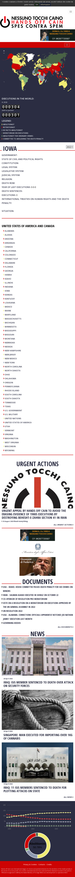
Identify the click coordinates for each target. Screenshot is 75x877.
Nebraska (10, 342)
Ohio (7, 374)
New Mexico (11, 358)
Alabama (9, 231)
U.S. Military (11, 414)
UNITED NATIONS (13, 418)
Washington (11, 438)
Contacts (41, 864)
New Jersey (10, 354)
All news (68, 797)
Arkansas (10, 243)
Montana (10, 338)
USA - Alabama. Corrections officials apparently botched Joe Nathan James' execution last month (38, 616)
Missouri (9, 334)
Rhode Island (12, 390)
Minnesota (10, 326)
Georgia (9, 270)
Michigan (10, 322)
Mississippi (10, 330)
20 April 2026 (8, 679)
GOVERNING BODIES (12, 622)
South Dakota (12, 398)
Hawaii (8, 274)
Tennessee (10, 402)
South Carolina (13, 394)
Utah (7, 426)
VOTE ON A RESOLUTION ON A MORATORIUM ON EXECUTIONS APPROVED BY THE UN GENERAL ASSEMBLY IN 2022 (37, 605)
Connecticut (11, 258)
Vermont (9, 430)
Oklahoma (10, 378)
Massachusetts (13, 318)
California (10, 251)
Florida (9, 266)
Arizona (9, 239)
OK (37, 4)
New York (10, 362)
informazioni (45, 4)
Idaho (8, 278)
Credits (49, 864)
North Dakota (12, 370)
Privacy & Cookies (30, 864)
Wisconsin (10, 446)
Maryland (10, 314)
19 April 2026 (8, 784)
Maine (8, 310)
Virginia (9, 434)
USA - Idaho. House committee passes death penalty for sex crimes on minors (38, 589)
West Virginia (12, 442)
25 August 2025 (8, 521)
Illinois (9, 282)
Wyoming (9, 450)
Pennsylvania (12, 386)
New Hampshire (13, 350)
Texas (8, 406)
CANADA (9, 246)
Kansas (8, 294)
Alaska (8, 234)
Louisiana (10, 302)
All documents (65, 627)
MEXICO (8, 306)
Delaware (10, 263)
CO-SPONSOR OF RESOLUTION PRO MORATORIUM (25, 598)
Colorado (10, 254)
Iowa (7, 290)
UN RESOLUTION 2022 (12, 610)
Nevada (9, 346)
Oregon (9, 382)
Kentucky (10, 298)
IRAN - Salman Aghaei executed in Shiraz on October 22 (30, 595)
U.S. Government (13, 410)
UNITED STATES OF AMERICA (18, 422)
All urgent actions (63, 524)
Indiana (9, 286)
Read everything (21, 521)
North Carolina (13, 366)
